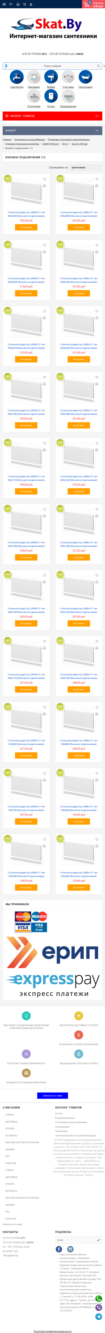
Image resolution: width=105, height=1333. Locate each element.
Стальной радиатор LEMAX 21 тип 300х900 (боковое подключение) (26, 742)
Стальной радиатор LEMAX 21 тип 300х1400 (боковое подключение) (78, 544)
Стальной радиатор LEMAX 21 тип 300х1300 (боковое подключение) (26, 610)
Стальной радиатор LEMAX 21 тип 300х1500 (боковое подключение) (26, 544)
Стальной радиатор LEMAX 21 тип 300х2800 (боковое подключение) (78, 214)
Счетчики (68, 87)
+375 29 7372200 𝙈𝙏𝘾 (34, 54)
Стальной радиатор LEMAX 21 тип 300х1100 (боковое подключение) (26, 676)
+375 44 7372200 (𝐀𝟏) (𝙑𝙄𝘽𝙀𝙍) (66, 54)
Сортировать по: (58, 167)
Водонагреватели (65, 1118)
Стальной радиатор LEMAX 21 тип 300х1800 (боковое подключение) (78, 412)
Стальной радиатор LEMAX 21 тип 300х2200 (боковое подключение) (26, 346)
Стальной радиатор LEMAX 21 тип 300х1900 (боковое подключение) (26, 412)
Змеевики (34, 87)
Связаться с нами (52, 1095)
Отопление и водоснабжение (71, 1122)
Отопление (33, 106)
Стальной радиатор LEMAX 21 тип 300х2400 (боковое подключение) (78, 280)
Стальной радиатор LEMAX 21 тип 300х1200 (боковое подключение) (78, 610)
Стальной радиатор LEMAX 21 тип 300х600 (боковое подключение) (78, 808)
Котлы (51, 106)
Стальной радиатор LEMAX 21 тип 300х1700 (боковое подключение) (26, 478)
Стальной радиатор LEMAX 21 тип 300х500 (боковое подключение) (26, 874)
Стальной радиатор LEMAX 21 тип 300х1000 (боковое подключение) (78, 676)
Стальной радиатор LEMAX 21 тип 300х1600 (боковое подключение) (78, 478)
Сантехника (85, 87)
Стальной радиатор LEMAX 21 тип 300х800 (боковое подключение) (78, 742)
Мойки (51, 87)
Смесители (16, 87)
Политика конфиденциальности (53, 1331)
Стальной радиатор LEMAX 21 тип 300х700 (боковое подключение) (26, 808)
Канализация (68, 106)
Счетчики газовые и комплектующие (75, 1135)
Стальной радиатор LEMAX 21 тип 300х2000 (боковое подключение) (78, 346)
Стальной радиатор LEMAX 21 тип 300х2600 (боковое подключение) (26, 280)
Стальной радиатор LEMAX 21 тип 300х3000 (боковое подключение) (26, 214)
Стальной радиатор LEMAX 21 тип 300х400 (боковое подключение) (78, 874)
